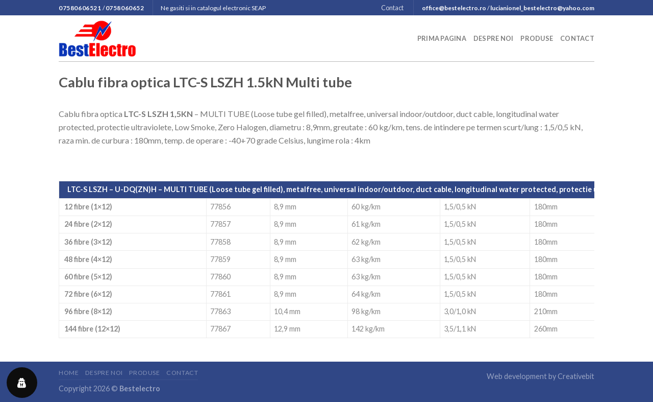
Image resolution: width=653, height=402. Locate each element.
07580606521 (80, 8)
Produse (536, 38)
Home (69, 372)
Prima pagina (441, 38)
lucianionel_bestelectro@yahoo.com (542, 8)
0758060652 (125, 8)
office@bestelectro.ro (454, 8)
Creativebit (576, 376)
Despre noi (493, 38)
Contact (392, 8)
